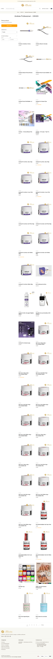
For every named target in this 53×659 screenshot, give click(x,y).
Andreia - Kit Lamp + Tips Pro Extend (42, 132)
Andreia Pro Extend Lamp (24, 343)
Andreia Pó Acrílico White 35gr (26, 284)
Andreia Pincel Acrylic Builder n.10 (43, 72)
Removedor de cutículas (41, 616)
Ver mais (32, 1)
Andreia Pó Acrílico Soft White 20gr (26, 253)
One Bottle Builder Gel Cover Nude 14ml (25, 555)
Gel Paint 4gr (22, 586)
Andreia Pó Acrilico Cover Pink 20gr (26, 193)
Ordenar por (3, 29)
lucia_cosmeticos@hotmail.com (42, 642)
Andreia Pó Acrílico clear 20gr (25, 161)
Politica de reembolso (5, 646)
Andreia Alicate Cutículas (41, 43)
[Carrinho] (51, 9)
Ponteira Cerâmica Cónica (25, 43)
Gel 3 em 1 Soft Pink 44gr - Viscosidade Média (25, 405)
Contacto (3, 642)
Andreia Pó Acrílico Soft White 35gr (43, 253)
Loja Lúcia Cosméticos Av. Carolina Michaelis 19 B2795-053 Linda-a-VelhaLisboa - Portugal (41, 645)
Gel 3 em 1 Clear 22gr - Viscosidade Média (41, 343)
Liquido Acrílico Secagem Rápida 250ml (26, 313)
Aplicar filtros (9, 25)
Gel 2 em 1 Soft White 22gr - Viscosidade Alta (42, 495)
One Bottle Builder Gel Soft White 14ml (43, 555)
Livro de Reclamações (5, 643)
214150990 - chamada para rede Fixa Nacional (25, 643)
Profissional (3, 649)
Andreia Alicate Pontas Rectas (25, 72)
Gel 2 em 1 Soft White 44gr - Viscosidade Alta (25, 525)
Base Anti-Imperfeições (24, 616)
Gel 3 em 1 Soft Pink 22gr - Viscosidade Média (42, 373)
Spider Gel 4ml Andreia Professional (41, 587)
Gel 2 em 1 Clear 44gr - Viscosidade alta (24, 465)
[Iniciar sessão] (45, 8)
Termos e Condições (5, 645)
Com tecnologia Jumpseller (16, 656)
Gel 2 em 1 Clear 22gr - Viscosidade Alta (41, 435)
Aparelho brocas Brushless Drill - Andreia (43, 313)
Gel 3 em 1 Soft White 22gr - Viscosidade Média (42, 405)
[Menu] (2, 8)
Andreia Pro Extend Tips (41, 101)
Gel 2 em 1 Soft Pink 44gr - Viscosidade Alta (25, 495)
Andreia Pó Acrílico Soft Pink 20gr (26, 223)
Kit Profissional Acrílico (41, 284)
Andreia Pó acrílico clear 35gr (42, 161)
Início (18, 12)
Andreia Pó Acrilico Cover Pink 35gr (43, 193)
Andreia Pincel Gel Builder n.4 (25, 101)
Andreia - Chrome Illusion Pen (25, 131)
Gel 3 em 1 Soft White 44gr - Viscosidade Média (25, 435)
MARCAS (22, 12)
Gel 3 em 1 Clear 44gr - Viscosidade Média (24, 373)
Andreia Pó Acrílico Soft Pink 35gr (43, 223)
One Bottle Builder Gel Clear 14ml (43, 524)
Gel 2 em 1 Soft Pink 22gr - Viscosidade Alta (42, 465)
